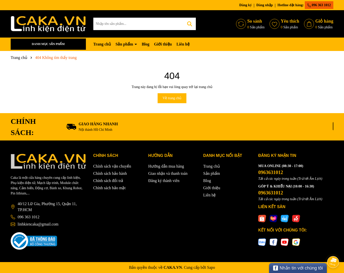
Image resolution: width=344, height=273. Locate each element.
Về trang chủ (172, 98)
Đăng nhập (264, 5)
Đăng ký (245, 5)
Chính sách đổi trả (108, 181)
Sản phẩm (124, 44)
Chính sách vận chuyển (112, 166)
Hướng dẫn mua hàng (166, 166)
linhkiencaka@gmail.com (38, 224)
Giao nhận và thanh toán (167, 173)
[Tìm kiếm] (190, 24)
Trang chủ (102, 44)
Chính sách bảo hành (110, 173)
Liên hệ (183, 44)
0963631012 (270, 172)
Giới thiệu (163, 44)
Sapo (211, 267)
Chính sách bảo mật (109, 188)
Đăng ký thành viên (163, 181)
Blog (145, 44)
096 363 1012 (319, 5)
